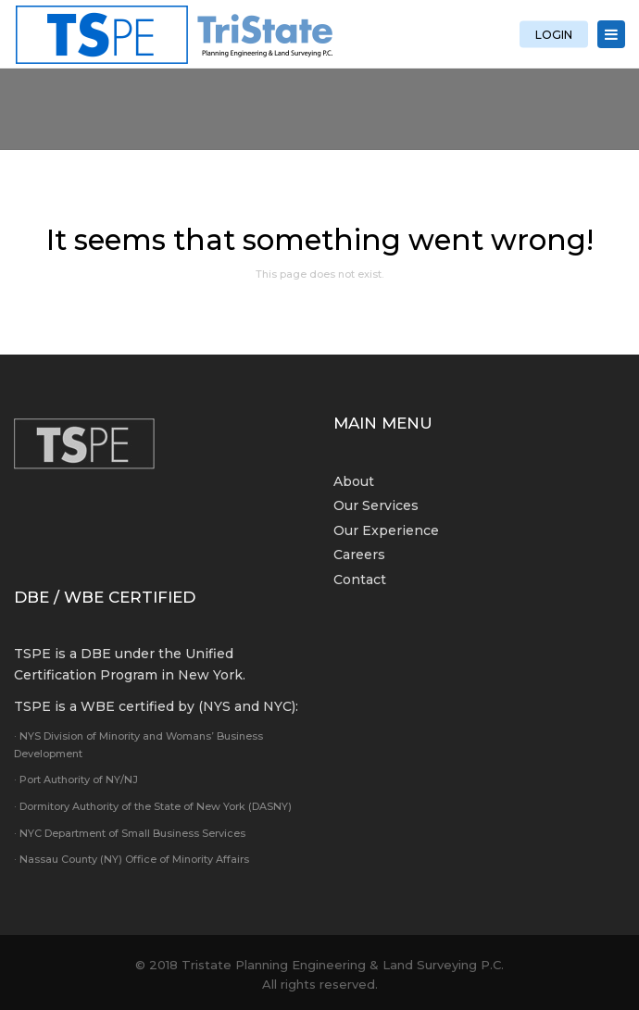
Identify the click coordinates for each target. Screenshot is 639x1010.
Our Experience (386, 530)
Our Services (376, 505)
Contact (359, 579)
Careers (359, 554)
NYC (277, 706)
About (353, 481)
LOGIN (553, 34)
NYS (217, 706)
